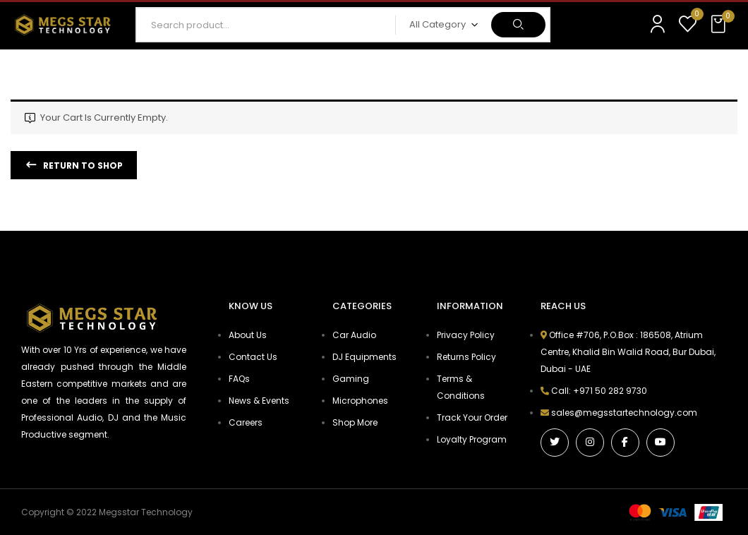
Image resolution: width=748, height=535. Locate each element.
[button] (719, 24)
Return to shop (82, 166)
